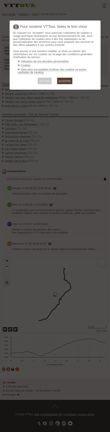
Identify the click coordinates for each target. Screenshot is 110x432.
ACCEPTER (65, 81)
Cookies (26, 65)
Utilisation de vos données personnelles (45, 61)
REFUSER (44, 81)
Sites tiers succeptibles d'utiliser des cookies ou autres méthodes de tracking (52, 71)
